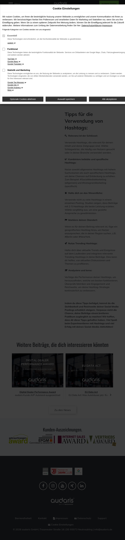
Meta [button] (11, 90)
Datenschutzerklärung (91, 25)
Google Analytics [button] (15, 88)
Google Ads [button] (13, 85)
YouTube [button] (12, 59)
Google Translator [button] (16, 64)
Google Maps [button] (14, 62)
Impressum (107, 25)
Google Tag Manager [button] (17, 82)
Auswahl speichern (66, 99)
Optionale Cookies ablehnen (23, 99)
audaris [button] (12, 43)
